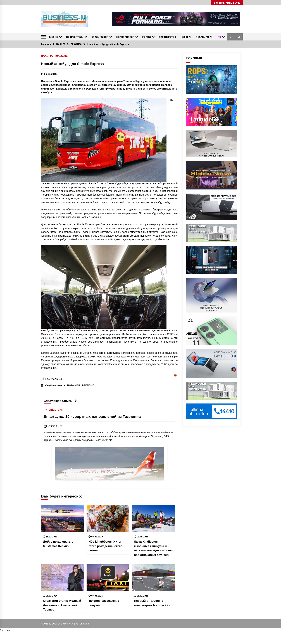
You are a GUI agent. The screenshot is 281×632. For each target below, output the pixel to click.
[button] (231, 36)
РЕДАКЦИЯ (202, 37)
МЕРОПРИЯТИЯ (125, 37)
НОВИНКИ (47, 56)
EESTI (185, 37)
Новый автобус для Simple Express (72, 64)
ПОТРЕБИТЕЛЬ (74, 37)
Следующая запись (60, 400)
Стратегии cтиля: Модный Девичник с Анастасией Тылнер (62, 605)
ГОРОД (146, 37)
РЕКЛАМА (61, 56)
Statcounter (6, 630)
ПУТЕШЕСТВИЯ (53, 409)
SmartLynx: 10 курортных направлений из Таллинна (92, 416)
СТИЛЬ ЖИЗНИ (99, 37)
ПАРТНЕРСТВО (167, 37)
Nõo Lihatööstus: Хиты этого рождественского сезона (105, 546)
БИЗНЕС (53, 37)
